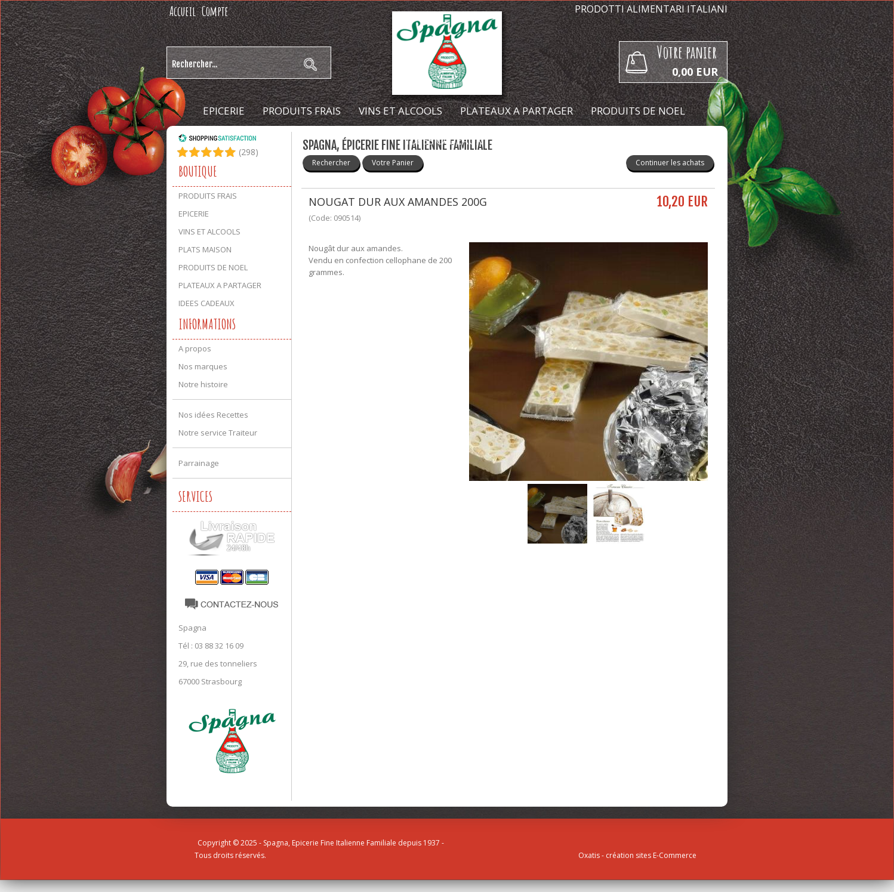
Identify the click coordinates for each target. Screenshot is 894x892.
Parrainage (198, 463)
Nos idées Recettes (213, 414)
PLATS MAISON (205, 249)
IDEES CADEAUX (444, 140)
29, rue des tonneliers (217, 663)
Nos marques (202, 366)
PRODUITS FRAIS (302, 111)
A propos (194, 348)
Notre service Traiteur (217, 432)
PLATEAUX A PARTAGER (516, 111)
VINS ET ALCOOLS (400, 111)
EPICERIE (224, 111)
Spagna (192, 627)
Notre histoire (203, 384)
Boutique (197, 171)
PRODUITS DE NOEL (638, 111)
